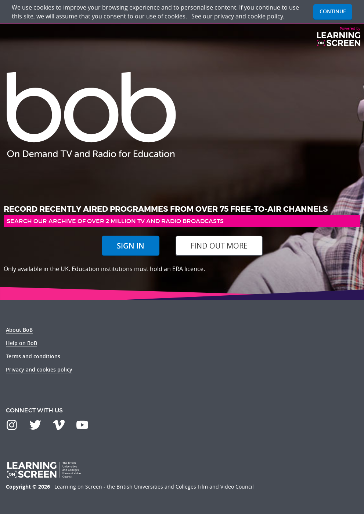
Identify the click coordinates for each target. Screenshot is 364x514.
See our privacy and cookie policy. (237, 16)
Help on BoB (21, 342)
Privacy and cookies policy (39, 369)
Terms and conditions (33, 356)
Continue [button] (333, 11)
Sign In (130, 246)
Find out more (219, 246)
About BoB (19, 329)
